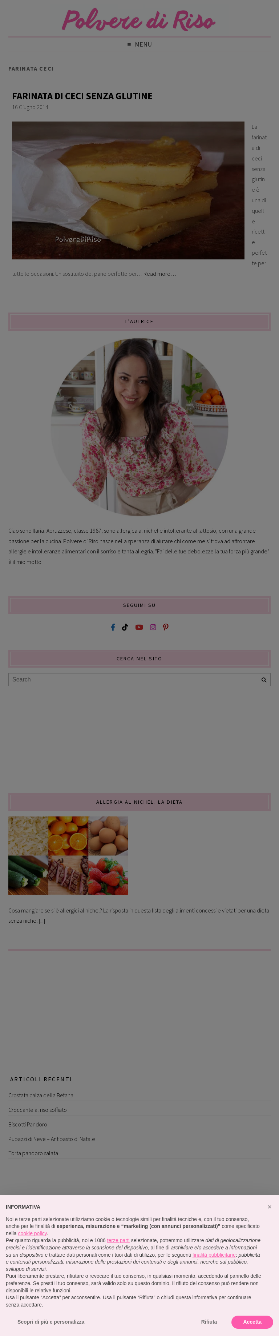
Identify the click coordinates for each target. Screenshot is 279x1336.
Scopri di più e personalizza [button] (50, 1322)
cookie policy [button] (32, 1233)
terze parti (118, 1240)
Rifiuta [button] (209, 1322)
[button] (269, 1207)
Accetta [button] (252, 1322)
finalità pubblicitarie (214, 1255)
